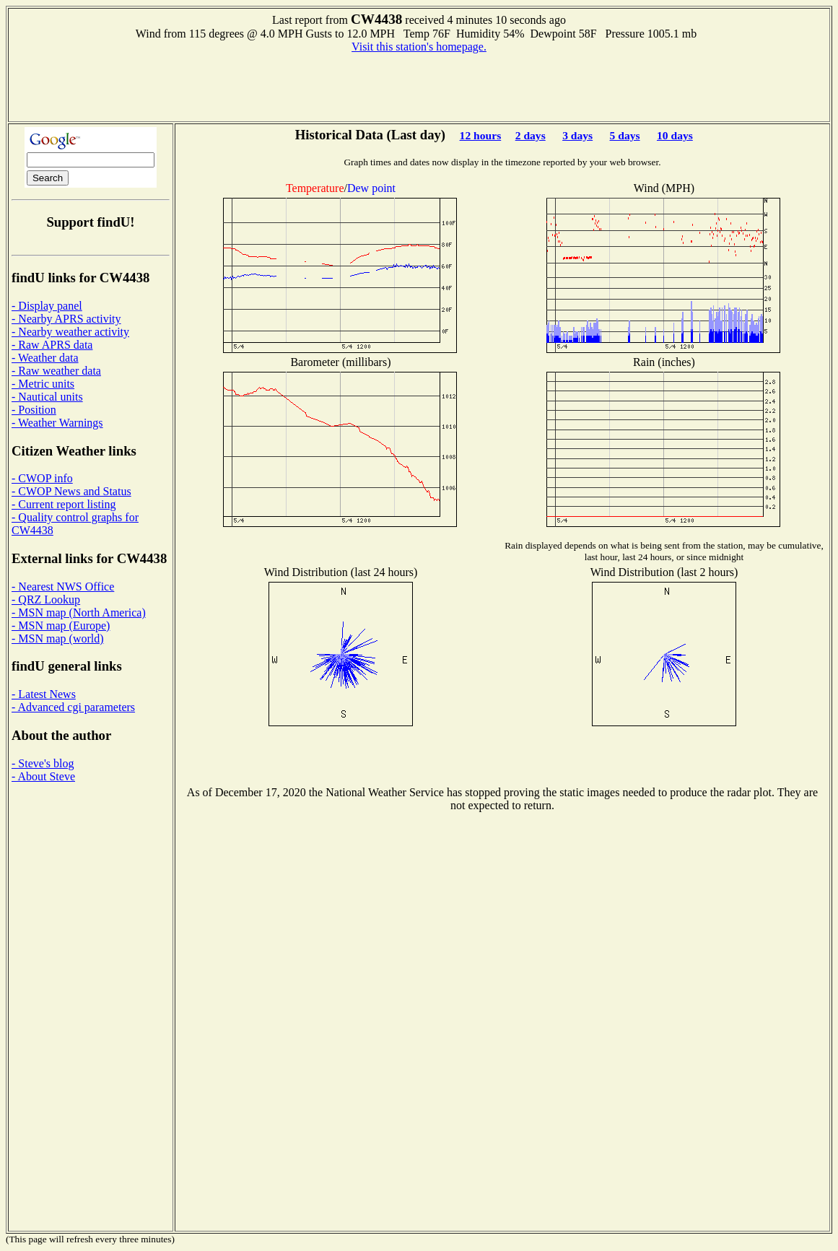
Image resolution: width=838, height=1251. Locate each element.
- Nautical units (47, 397)
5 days (625, 135)
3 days (577, 135)
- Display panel (47, 306)
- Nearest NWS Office (63, 586)
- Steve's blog (43, 763)
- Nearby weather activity (70, 332)
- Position (34, 410)
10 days (675, 135)
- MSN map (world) (58, 638)
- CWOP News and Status (71, 491)
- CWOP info (42, 478)
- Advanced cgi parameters (73, 707)
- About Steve (43, 776)
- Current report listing (63, 504)
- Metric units (43, 384)
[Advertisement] (419, 85)
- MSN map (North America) (79, 612)
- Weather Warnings (57, 423)
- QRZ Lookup (46, 599)
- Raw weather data (56, 371)
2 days (530, 135)
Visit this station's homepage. (419, 46)
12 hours (481, 135)
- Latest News (44, 694)
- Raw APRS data (52, 345)
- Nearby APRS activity (66, 319)
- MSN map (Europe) (61, 625)
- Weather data (45, 358)
